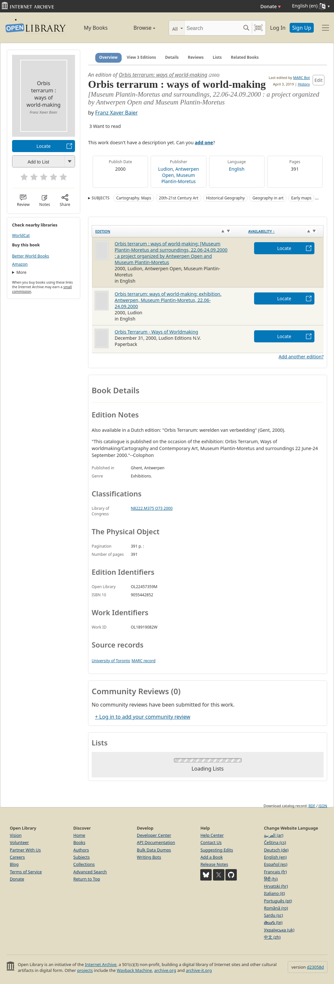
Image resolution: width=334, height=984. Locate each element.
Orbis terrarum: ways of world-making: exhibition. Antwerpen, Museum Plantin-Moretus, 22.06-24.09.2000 (168, 300)
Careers (17, 857)
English (237, 169)
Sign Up (301, 27)
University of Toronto (111, 661)
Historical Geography (225, 198)
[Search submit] (246, 28)
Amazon (20, 264)
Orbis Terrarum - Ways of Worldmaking (156, 332)
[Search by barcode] (258, 28)
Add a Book (211, 857)
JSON (323, 805)
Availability (261, 231)
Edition (102, 231)
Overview (108, 57)
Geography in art (267, 198)
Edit (318, 80)
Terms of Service (26, 872)
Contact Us (210, 842)
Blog (14, 864)
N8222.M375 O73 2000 (152, 508)
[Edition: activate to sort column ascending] (168, 231)
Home (79, 835)
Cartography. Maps (133, 198)
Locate (44, 146)
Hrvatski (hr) (276, 886)
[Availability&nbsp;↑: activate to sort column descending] (284, 231)
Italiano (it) (274, 893)
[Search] (212, 28)
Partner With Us (25, 850)
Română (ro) (276, 908)
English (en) (275, 857)
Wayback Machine (134, 970)
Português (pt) (278, 901)
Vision (16, 835)
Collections (84, 864)
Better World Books (30, 256)
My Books (96, 27)
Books (79, 842)
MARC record (143, 661)
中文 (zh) (272, 937)
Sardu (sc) (273, 915)
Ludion (165, 169)
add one (204, 142)
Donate (270, 6)
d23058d (315, 967)
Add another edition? (301, 356)
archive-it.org (199, 970)
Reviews (196, 57)
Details (172, 57)
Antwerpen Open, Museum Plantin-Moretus (180, 175)
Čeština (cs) (275, 842)
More (21, 272)
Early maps (301, 198)
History (304, 84)
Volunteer (19, 842)
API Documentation (156, 842)
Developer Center (154, 835)
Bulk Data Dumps (154, 850)
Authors (81, 850)
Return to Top (86, 879)
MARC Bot (301, 77)
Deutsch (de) (276, 850)
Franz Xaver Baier (116, 112)
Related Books (245, 57)
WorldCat (21, 235)
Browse (137, 27)
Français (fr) (275, 872)
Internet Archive (100, 964)
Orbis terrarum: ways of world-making (163, 74)
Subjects (81, 857)
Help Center (212, 835)
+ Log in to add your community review (142, 716)
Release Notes (214, 864)
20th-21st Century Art (178, 198)
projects (85, 970)
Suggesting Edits (216, 850)
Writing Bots (149, 857)
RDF (312, 805)
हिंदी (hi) (271, 879)
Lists (217, 57)
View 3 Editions (141, 57)
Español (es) (275, 864)
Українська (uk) (279, 930)
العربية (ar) (273, 835)
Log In (277, 27)
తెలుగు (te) (273, 922)
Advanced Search (90, 872)
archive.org (165, 970)
